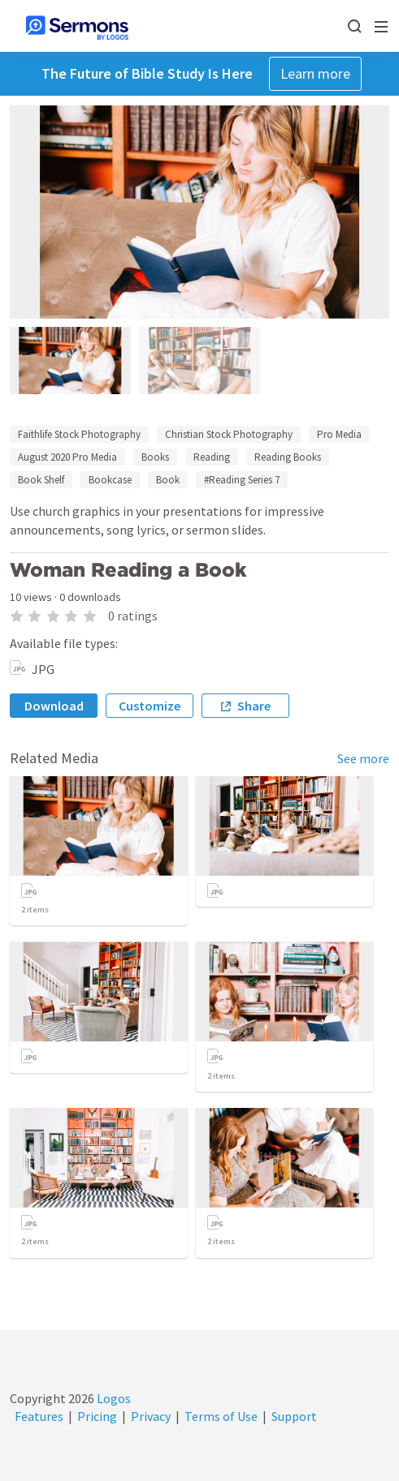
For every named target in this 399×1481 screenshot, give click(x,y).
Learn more (315, 73)
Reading (211, 457)
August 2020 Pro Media (67, 457)
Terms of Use (221, 1416)
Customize (149, 706)
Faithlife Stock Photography (79, 434)
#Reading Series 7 (242, 480)
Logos (112, 1398)
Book (168, 480)
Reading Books (287, 457)
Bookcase (110, 480)
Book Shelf (41, 480)
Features (39, 1416)
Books (155, 457)
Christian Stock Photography (229, 434)
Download (54, 706)
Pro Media (339, 434)
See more (363, 758)
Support (294, 1416)
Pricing (97, 1416)
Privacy (151, 1416)
